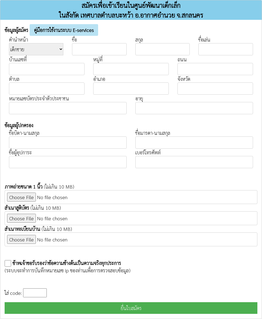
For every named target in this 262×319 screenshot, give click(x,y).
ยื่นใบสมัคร (131, 308)
